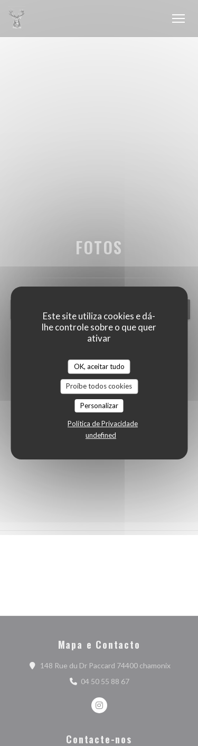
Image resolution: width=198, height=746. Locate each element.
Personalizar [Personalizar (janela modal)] (99, 405)
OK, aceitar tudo (99, 366)
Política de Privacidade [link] (103, 423)
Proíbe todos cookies (99, 386)
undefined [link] (101, 435)
